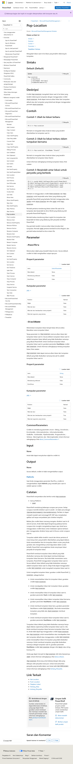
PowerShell (34, 21)
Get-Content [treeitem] (10, 161)
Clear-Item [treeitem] (10, 133)
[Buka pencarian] (64, 2)
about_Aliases (59, 657)
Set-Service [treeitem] (10, 265)
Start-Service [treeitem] (10, 276)
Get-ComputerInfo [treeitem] (12, 158)
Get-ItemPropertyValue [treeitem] (13, 172)
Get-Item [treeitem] (9, 166)
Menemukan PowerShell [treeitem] (12, 54)
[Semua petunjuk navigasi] (28, 20)
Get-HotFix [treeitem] (10, 164)
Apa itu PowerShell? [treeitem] (11, 40)
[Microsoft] (3, 2)
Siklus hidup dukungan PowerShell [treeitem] (10, 93)
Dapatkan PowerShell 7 (63, 8)
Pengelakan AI (6, 755)
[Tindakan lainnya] (69, 20)
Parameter (32, 46)
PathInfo (30, 477)
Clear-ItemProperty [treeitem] (12, 136)
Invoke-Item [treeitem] (10, 192)
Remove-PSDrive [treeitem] (12, 225)
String (61, 373)
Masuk (69, 2)
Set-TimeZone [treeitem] (11, 267)
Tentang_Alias (34, 687)
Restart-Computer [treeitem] (12, 242)
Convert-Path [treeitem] (11, 141)
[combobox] (12, 24)
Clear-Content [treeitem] (11, 130)
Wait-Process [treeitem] (10, 296)
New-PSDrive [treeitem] (11, 209)
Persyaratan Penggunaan (30, 758)
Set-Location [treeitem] (10, 262)
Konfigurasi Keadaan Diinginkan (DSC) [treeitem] (10, 72)
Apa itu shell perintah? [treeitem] (11, 48)
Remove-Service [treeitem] (11, 228)
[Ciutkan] (19, 21)
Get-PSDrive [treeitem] (10, 180)
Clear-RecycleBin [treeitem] (12, 138)
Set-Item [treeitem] (9, 256)
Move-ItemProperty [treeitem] (12, 200)
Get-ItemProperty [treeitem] (12, 169)
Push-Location (35, 682)
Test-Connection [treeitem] (11, 290)
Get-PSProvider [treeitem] (11, 183)
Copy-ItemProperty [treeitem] (12, 147)
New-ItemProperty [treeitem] (12, 206)
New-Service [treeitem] (10, 211)
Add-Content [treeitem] (11, 127)
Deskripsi (30, 41)
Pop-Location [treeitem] (11, 214)
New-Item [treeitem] (10, 203)
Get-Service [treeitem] (10, 186)
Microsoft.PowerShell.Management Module (44, 31)
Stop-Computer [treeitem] (11, 279)
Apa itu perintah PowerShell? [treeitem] (13, 51)
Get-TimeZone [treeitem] (11, 189)
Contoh (31, 43)
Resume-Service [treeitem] (11, 248)
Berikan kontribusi (37, 755)
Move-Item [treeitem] (10, 197)
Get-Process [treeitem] (10, 178)
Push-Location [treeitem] (11, 217)
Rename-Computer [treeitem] (12, 231)
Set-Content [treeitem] (10, 253)
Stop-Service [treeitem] (10, 284)
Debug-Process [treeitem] (11, 150)
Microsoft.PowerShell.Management (50, 21)
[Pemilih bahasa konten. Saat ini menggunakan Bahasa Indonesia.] (9, 750)
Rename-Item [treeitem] (11, 234)
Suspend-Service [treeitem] (12, 287)
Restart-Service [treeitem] (11, 245)
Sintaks (31, 39)
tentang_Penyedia (56, 669)
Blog (26, 755)
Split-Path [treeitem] (10, 270)
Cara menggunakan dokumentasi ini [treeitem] (9, 33)
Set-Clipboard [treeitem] (11, 251)
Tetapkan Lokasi (35, 684)
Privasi (46, 755)
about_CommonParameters (49, 439)
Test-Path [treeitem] (9, 293)
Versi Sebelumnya (18, 755)
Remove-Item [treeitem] (11, 220)
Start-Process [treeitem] (11, 273)
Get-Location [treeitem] (11, 175)
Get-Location (34, 679)
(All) (29, 291)
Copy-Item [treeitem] (10, 144)
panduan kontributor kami (37, 719)
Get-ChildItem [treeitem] (11, 152)
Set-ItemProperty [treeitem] (12, 259)
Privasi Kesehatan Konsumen (10, 758)
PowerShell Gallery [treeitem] (9, 76)
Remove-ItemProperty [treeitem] (13, 223)
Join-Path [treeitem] (9, 195)
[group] (49, 185)
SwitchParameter (57, 268)
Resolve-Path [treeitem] (10, 239)
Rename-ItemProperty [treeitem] (13, 237)
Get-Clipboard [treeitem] (11, 155)
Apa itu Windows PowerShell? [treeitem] (10, 44)
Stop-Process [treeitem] (11, 281)
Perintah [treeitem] (9, 124)
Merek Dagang (43, 758)
